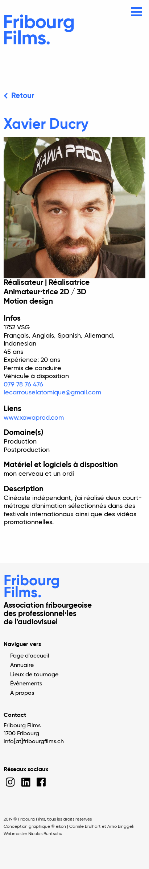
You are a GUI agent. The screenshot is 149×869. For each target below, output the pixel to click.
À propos (22, 693)
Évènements (26, 684)
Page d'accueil (29, 656)
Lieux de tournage (34, 675)
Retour (22, 96)
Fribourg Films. (32, 587)
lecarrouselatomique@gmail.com (52, 392)
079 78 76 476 (23, 384)
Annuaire (22, 665)
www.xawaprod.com (34, 418)
